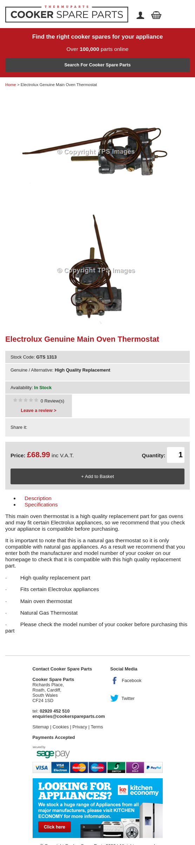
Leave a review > (38, 410)
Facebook (131, 680)
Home (10, 85)
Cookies (61, 726)
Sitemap (41, 726)
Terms (97, 726)
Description (38, 498)
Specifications (41, 504)
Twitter (128, 698)
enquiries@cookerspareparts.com (69, 716)
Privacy (80, 726)
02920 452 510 (54, 711)
